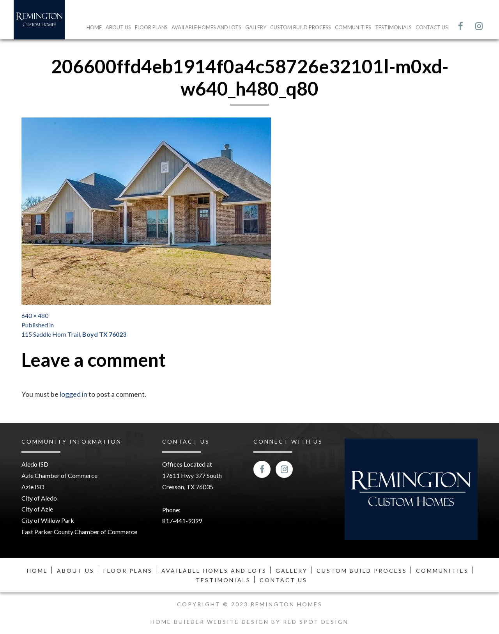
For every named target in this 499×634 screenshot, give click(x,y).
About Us (118, 27)
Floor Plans (151, 27)
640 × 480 (34, 315)
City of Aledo (39, 498)
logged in (73, 394)
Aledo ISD (34, 464)
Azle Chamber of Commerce (59, 475)
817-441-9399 (182, 520)
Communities (353, 27)
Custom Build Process (300, 27)
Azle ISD (32, 486)
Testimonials (393, 27)
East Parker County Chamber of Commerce (79, 531)
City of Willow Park (47, 520)
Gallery (255, 27)
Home (94, 27)
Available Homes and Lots (206, 27)
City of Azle (37, 509)
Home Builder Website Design (210, 621)
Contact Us (432, 27)
